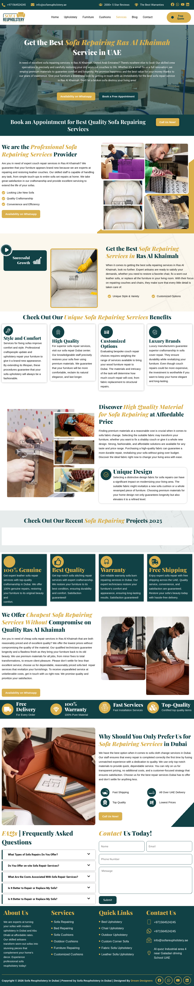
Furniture (88, 17)
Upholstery (70, 17)
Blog (134, 17)
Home (55, 17)
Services (121, 17)
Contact (148, 17)
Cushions (105, 17)
